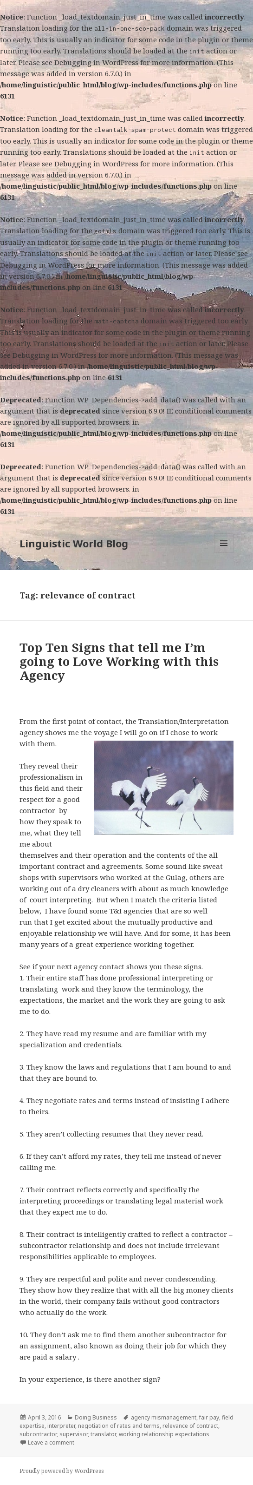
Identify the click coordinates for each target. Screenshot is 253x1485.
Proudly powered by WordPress (61, 1471)
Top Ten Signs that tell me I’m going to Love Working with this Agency (119, 661)
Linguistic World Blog (73, 543)
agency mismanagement (163, 1417)
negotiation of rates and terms (119, 1426)
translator (103, 1434)
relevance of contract (190, 1426)
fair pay (209, 1417)
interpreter (61, 1426)
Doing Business (96, 1417)
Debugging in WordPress (96, 62)
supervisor (73, 1434)
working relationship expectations (164, 1434)
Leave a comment (51, 1442)
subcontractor (38, 1434)
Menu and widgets (224, 552)
